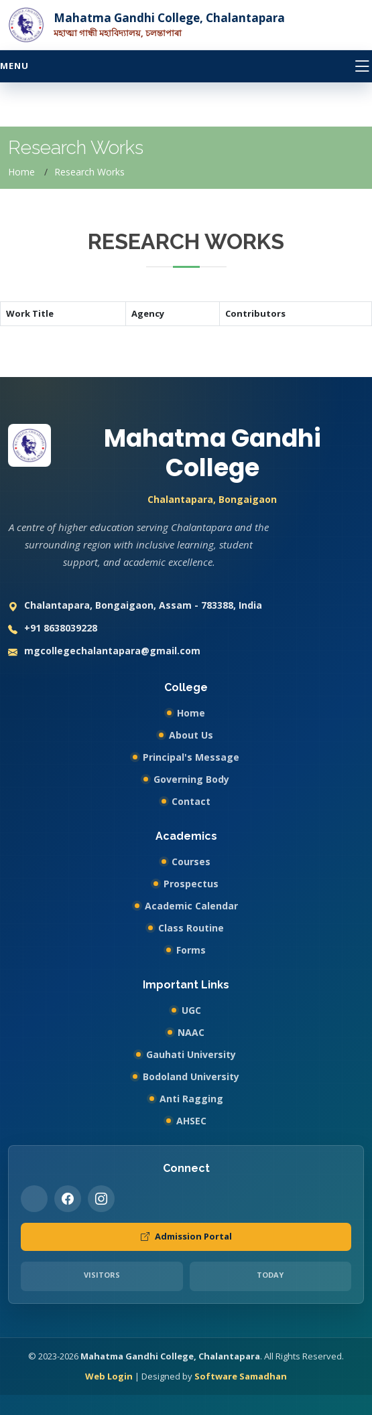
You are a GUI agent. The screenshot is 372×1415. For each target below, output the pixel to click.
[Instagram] (101, 1198)
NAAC (191, 1032)
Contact (191, 801)
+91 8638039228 (52, 629)
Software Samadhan (240, 1376)
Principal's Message (191, 757)
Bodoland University (191, 1076)
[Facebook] (67, 1198)
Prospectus (191, 883)
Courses (191, 861)
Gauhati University (191, 1054)
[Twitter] (34, 1198)
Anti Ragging (191, 1098)
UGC (191, 1010)
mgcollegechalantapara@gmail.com (104, 652)
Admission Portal (186, 1237)
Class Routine (191, 927)
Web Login (109, 1376)
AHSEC (191, 1120)
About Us (191, 735)
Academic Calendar (191, 905)
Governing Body (191, 779)
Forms (191, 950)
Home (21, 171)
